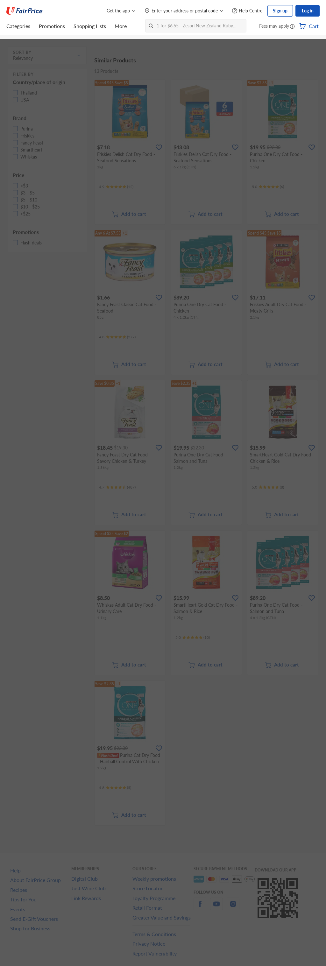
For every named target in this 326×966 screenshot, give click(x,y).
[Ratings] (116, 186)
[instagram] (233, 908)
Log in (308, 10)
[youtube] (216, 908)
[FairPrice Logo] (24, 11)
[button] (292, 27)
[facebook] (200, 908)
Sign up (280, 10)
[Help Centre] (247, 11)
